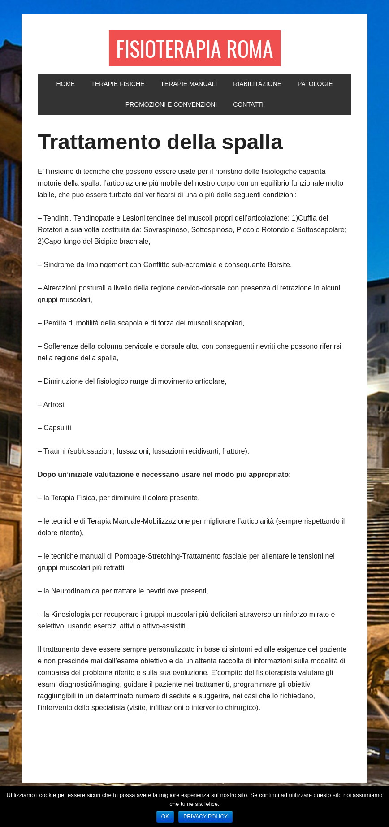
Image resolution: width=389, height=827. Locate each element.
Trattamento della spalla (160, 142)
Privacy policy (205, 817)
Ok (165, 817)
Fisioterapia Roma (194, 48)
